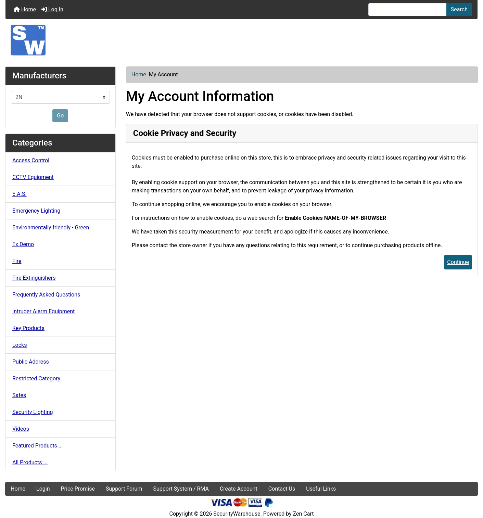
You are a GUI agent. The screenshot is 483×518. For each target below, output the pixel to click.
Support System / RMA (180, 488)
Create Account (238, 488)
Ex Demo (23, 244)
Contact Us (281, 488)
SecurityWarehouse (236, 513)
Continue (458, 262)
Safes (19, 395)
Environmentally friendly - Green (50, 227)
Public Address (30, 361)
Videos (20, 429)
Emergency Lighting (36, 210)
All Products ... (30, 462)
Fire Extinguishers (33, 278)
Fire (17, 261)
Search (459, 9)
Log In (52, 9)
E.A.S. (19, 194)
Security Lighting (32, 412)
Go (60, 115)
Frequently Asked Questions (46, 294)
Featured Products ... (37, 445)
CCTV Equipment (33, 177)
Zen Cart (303, 513)
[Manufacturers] (60, 97)
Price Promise (78, 488)
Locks (19, 345)
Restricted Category (36, 378)
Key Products (28, 328)
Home (25, 9)
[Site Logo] (241, 40)
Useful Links (321, 488)
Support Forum (124, 488)
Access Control (30, 160)
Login (43, 488)
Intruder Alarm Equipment (43, 311)
